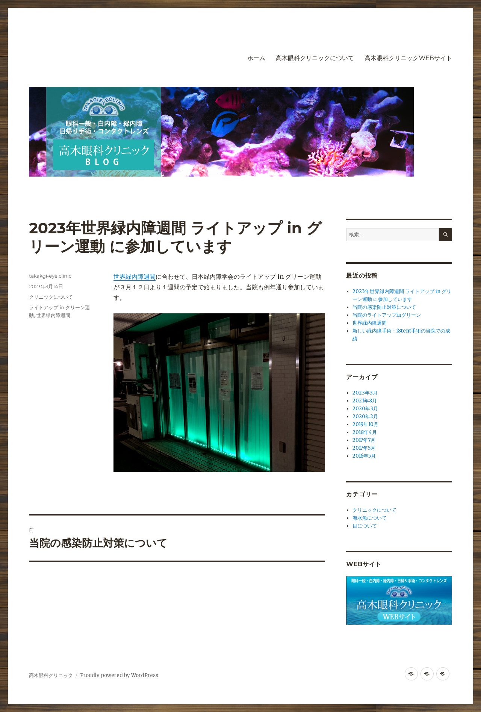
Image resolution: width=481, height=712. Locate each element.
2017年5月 (363, 448)
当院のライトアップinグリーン (386, 315)
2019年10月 (365, 424)
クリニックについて (51, 297)
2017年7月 (363, 440)
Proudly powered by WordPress (119, 675)
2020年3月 (365, 408)
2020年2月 (365, 416)
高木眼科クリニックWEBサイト (408, 58)
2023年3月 (365, 393)
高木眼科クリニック (51, 675)
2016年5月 (364, 456)
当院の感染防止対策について (384, 307)
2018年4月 (364, 432)
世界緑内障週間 (134, 276)
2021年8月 (364, 401)
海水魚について (369, 518)
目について (364, 526)
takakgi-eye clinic (50, 276)
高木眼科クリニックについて (315, 58)
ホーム (256, 58)
